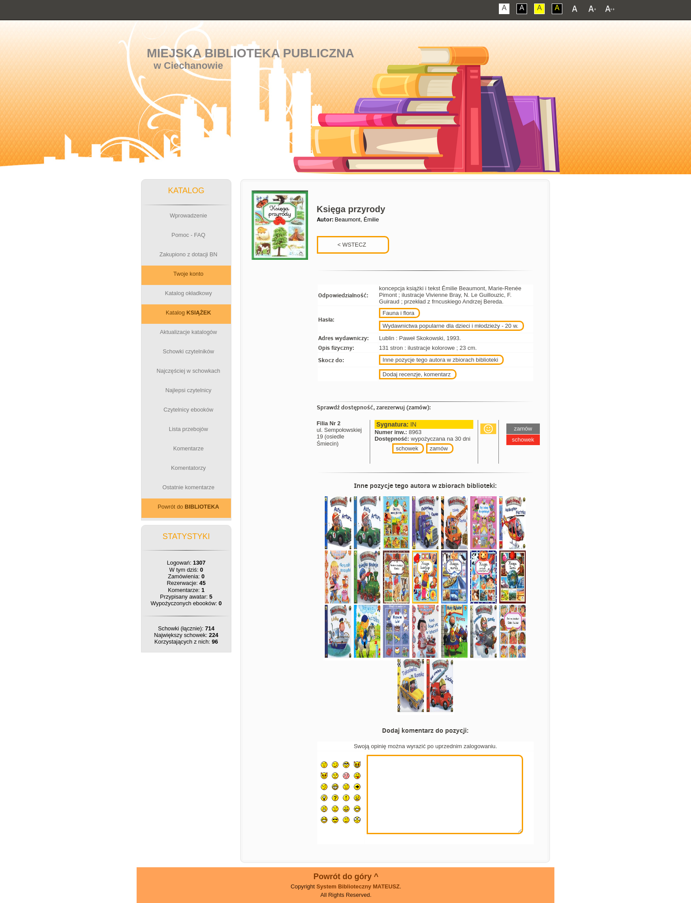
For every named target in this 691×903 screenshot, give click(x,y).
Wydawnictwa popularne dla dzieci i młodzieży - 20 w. (450, 325)
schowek (407, 448)
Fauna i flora (398, 313)
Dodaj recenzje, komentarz (417, 374)
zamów (439, 448)
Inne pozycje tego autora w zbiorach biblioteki (440, 359)
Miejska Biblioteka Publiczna (250, 53)
